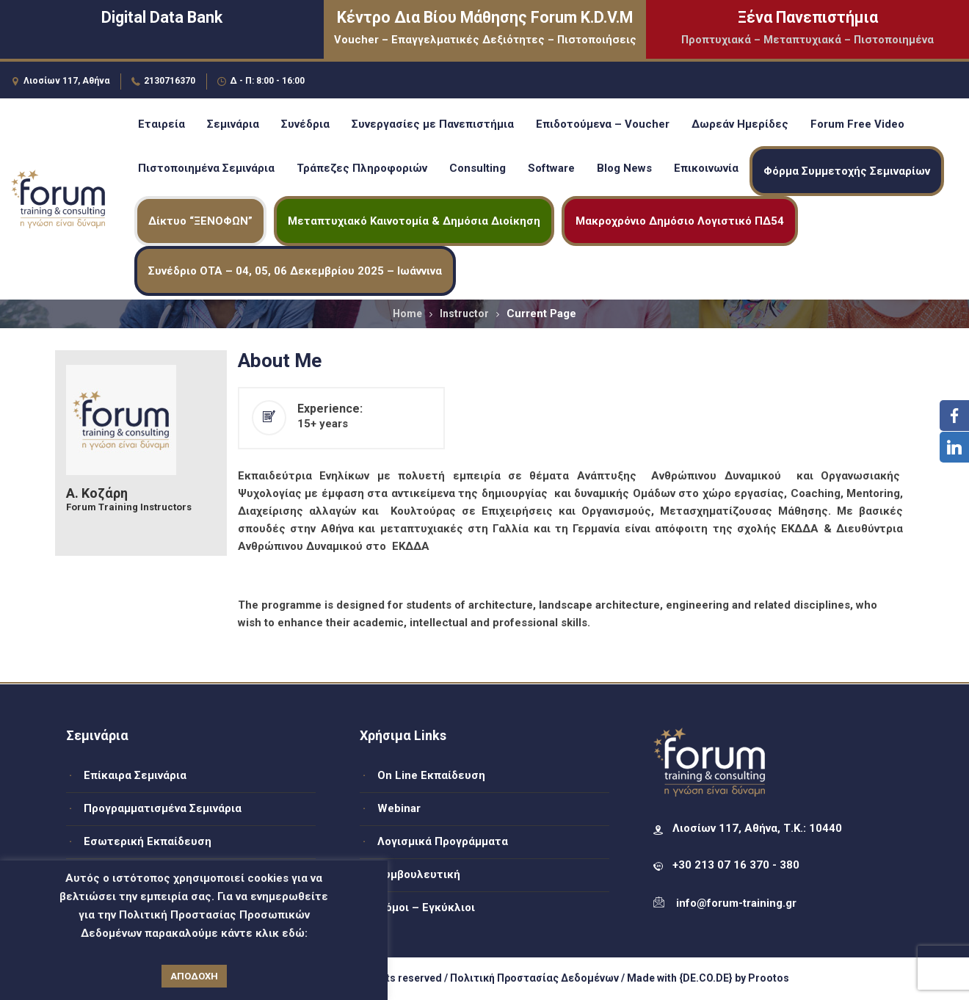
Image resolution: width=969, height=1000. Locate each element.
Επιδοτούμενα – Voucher (602, 124)
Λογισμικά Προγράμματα (442, 841)
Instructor (464, 313)
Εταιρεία (161, 124)
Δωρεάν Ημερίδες (740, 124)
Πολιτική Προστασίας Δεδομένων (534, 978)
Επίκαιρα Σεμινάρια (135, 775)
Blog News (624, 168)
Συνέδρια (305, 124)
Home (407, 313)
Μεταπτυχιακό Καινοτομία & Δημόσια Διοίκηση (414, 221)
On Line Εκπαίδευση (431, 775)
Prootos (768, 978)
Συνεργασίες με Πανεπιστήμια (433, 124)
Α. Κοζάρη (97, 493)
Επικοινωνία (706, 168)
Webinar (399, 808)
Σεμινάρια (233, 124)
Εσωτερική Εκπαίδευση (147, 841)
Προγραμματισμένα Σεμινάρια (163, 808)
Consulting (477, 168)
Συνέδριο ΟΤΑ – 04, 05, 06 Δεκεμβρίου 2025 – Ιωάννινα (295, 271)
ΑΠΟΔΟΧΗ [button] (194, 976)
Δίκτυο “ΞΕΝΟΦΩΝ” (200, 221)
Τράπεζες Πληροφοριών (362, 168)
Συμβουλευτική (418, 874)
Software (551, 168)
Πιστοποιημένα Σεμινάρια (206, 168)
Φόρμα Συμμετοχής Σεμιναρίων (846, 171)
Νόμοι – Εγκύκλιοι (426, 907)
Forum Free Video (857, 124)
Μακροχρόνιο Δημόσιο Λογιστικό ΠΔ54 (680, 221)
